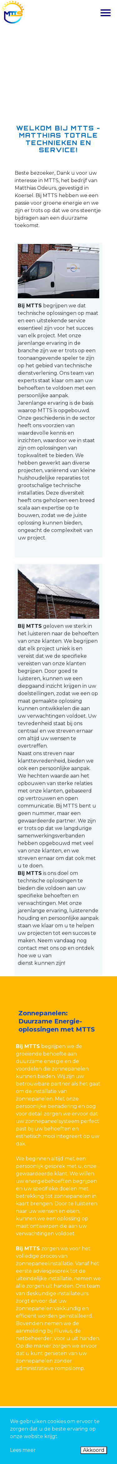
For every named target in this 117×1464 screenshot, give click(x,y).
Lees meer (23, 1450)
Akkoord (94, 1450)
